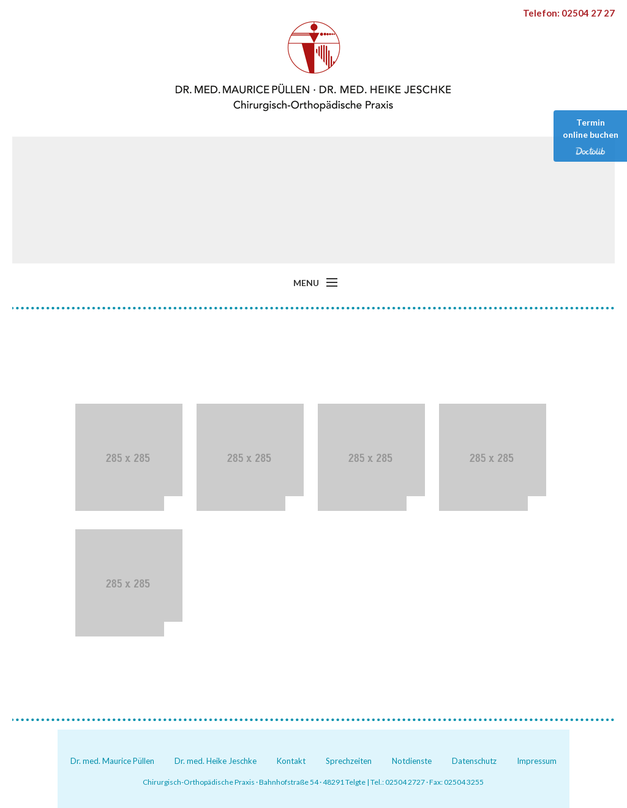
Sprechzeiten (349, 761)
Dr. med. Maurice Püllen (112, 761)
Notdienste (412, 761)
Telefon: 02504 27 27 (569, 12)
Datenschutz (474, 761)
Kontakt (291, 761)
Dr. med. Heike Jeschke (216, 761)
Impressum (537, 761)
